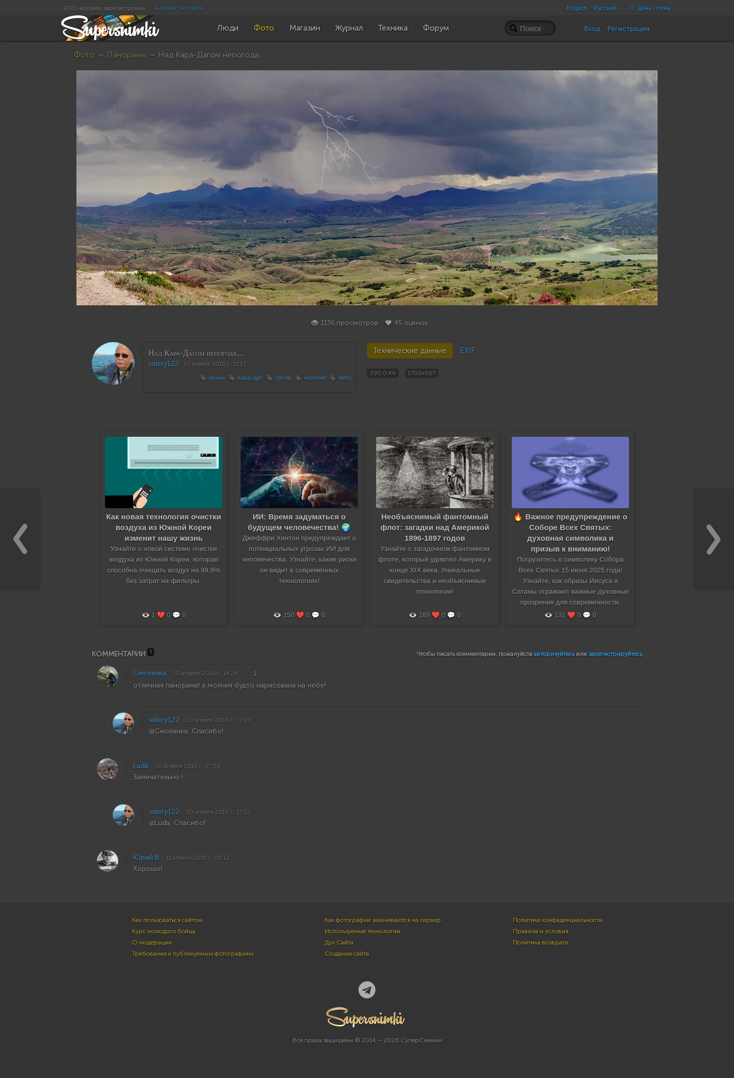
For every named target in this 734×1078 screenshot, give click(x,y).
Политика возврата (540, 942)
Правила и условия (540, 931)
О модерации (152, 942)
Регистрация (628, 28)
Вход (592, 28)
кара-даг (250, 377)
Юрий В (146, 857)
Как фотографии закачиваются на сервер (383, 920)
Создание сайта (347, 953)
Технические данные (410, 350)
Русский (605, 8)
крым (217, 377)
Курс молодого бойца (163, 931)
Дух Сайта (339, 942)
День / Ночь (646, 8)
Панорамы (126, 55)
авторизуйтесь (554, 654)
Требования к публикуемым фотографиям (192, 953)
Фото (84, 55)
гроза (283, 377)
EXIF (467, 350)
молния (315, 377)
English (577, 8)
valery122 (163, 363)
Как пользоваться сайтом (167, 920)
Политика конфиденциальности (557, 920)
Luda (140, 765)
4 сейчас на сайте (178, 8)
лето (344, 377)
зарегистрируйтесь (615, 654)
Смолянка (149, 673)
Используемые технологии (362, 931)
